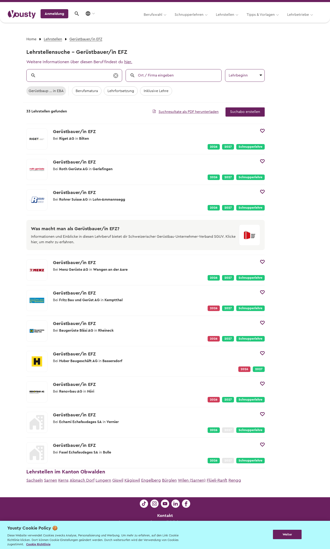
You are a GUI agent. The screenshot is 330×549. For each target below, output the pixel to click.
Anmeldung (282, 19)
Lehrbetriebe (240, 20)
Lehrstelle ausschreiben (302, 5)
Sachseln (34, 480)
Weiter (287, 534)
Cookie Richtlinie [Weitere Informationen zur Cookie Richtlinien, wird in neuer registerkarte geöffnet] (38, 544)
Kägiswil (132, 480)
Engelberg (151, 480)
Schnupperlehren (131, 20)
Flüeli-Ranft (217, 480)
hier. (128, 62)
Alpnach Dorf (82, 480)
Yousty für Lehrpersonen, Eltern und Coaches (237, 5)
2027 (228, 146)
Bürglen (169, 480)
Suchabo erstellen (245, 112)
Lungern (103, 480)
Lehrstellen (167, 20)
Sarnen (50, 480)
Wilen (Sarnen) (192, 480)
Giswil (117, 480)
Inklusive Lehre (156, 91)
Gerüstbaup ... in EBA (46, 91)
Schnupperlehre (250, 146)
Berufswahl (95, 20)
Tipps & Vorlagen (203, 20)
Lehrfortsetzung (120, 91)
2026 (213, 146)
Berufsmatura (87, 91)
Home (31, 39)
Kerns (63, 480)
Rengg (234, 480)
